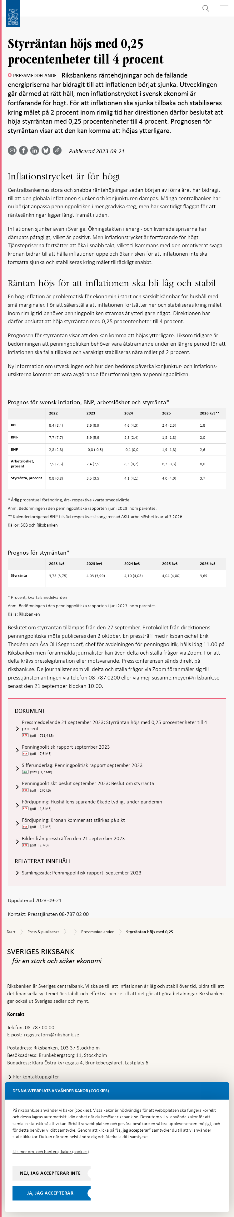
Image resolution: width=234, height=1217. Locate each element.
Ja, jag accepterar (50, 1193)
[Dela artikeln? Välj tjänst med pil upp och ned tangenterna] (36, 150)
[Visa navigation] (224, 8)
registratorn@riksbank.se (51, 1034)
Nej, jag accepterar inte (50, 1173)
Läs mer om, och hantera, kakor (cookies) (50, 1151)
